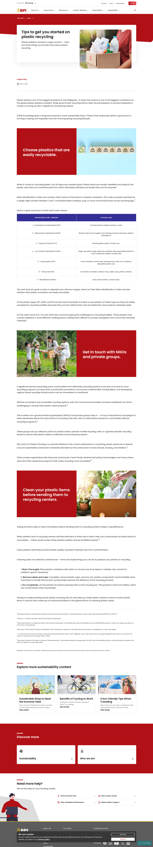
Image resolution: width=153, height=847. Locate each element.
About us (104, 3)
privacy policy (44, 839)
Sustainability (120, 3)
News (111, 3)
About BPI (20, 18)
